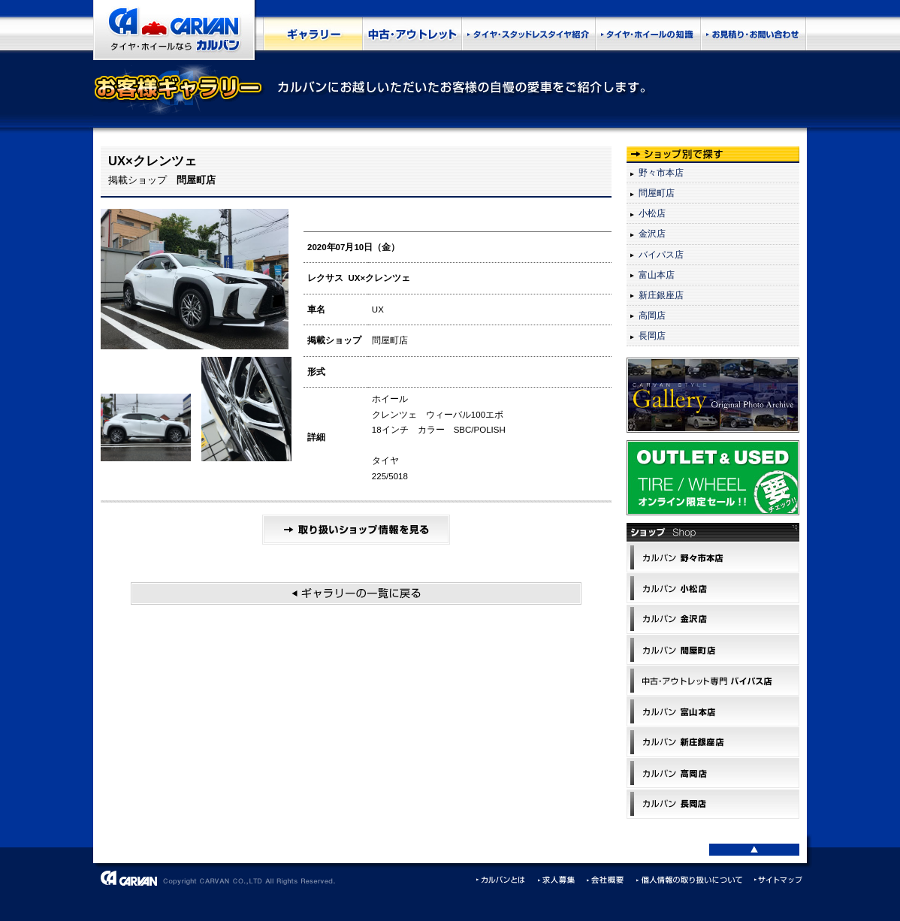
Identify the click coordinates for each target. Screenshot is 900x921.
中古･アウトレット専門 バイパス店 (713, 681)
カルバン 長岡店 (713, 804)
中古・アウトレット (411, 33)
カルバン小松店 (713, 588)
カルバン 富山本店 (713, 711)
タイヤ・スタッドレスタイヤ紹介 (528, 33)
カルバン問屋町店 (713, 650)
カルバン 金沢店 (713, 619)
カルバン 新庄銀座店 (713, 742)
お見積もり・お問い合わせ (753, 33)
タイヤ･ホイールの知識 (647, 33)
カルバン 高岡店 (713, 773)
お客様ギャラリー (312, 33)
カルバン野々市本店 (713, 557)
